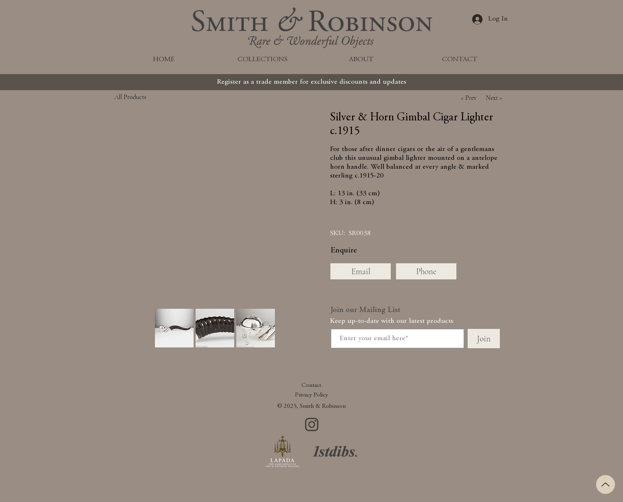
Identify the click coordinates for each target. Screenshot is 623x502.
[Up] (605, 484)
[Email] (360, 271)
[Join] (484, 338)
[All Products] (148, 97)
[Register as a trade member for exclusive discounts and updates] (311, 82)
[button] (468, 98)
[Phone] (426, 271)
